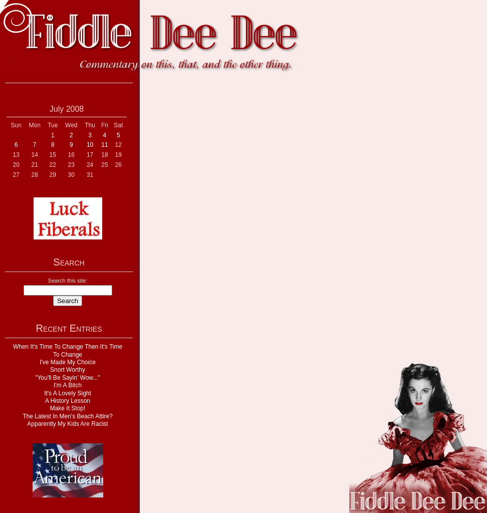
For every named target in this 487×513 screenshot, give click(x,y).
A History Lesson (67, 400)
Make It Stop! (68, 408)
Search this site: (67, 281)
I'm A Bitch (68, 385)
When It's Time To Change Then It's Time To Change (67, 350)
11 (104, 144)
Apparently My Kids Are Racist (67, 423)
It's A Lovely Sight (67, 393)
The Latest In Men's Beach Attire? (68, 416)
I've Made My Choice (68, 362)
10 (90, 144)
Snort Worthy (67, 369)
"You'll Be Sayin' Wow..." (67, 377)
